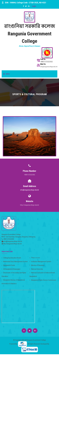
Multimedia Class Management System (15, 261)
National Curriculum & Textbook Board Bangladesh (42, 274)
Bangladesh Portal (8, 265)
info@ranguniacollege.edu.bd (29, 190)
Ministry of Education (37, 265)
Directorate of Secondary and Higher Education (14, 274)
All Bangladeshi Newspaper (11, 269)
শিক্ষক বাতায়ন (35, 258)
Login (34, 6)
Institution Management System (40, 261)
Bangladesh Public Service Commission (43, 280)
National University (36, 269)
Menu (6, 74)
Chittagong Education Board (11, 258)
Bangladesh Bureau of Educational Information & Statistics (13, 281)
